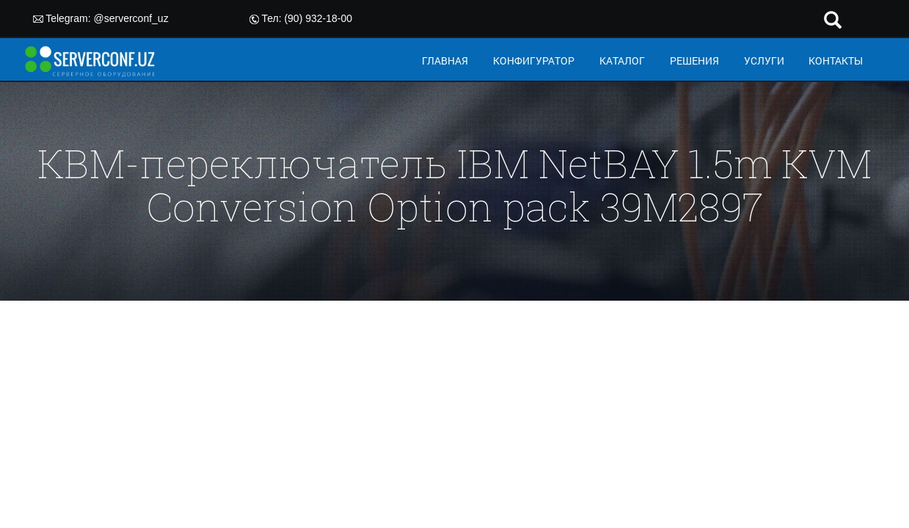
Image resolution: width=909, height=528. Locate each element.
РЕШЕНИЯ (694, 60)
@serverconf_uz (131, 18)
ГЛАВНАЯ (445, 60)
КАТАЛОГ (622, 60)
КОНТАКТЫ (835, 60)
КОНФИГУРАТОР (533, 60)
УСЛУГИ (764, 60)
